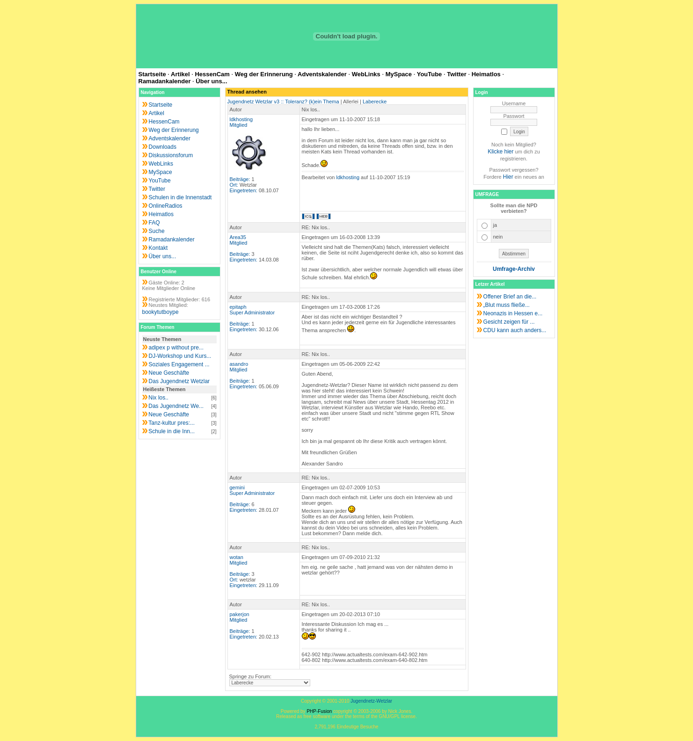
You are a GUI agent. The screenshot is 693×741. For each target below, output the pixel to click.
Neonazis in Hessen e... (513, 313)
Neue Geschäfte (169, 373)
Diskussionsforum (171, 155)
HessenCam (212, 74)
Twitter (457, 74)
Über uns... (211, 81)
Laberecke (375, 101)
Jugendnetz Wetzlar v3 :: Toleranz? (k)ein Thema (283, 101)
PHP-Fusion (319, 711)
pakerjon (239, 614)
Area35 (238, 237)
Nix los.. (158, 397)
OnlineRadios (165, 206)
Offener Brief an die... (510, 296)
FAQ (154, 222)
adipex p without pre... (176, 347)
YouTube (429, 74)
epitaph (238, 307)
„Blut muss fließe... (506, 305)
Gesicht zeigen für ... (509, 322)
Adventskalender (322, 74)
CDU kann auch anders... (515, 330)
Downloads (162, 147)
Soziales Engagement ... (179, 364)
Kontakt (158, 248)
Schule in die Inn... (171, 431)
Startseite (152, 74)
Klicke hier (500, 151)
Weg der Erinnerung (264, 74)
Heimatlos (486, 74)
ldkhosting (241, 119)
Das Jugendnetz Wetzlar (179, 381)
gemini (237, 487)
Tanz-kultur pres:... (171, 423)
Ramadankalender (165, 81)
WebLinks (366, 74)
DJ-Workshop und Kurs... (180, 356)
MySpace (399, 74)
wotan (236, 557)
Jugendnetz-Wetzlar (371, 701)
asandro (239, 364)
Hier (508, 177)
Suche (157, 231)
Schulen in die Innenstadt (180, 197)
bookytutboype (160, 312)
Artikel (180, 74)
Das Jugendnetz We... (176, 406)
